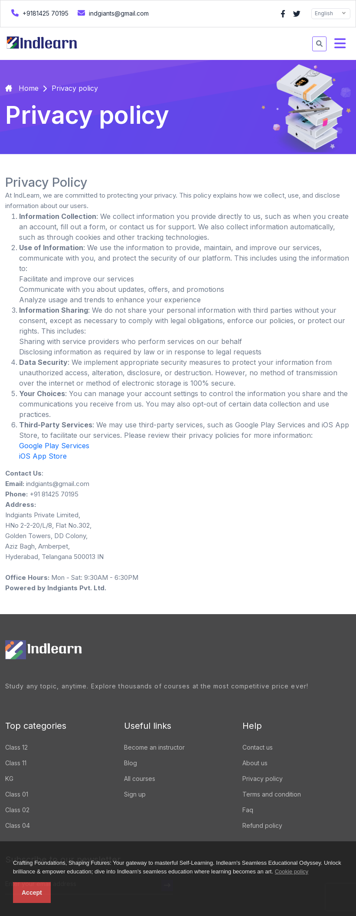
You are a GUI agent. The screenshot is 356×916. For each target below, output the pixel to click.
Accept (32, 892)
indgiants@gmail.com (112, 13)
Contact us (257, 747)
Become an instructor (154, 747)
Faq (247, 809)
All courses (139, 778)
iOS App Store (43, 456)
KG (9, 778)
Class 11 (15, 763)
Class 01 (16, 794)
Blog (130, 763)
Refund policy (262, 825)
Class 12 (16, 747)
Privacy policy (262, 778)
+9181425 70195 (39, 13)
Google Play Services (54, 445)
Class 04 (17, 825)
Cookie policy (291, 871)
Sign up (135, 794)
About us (255, 763)
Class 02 (17, 809)
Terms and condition (271, 794)
